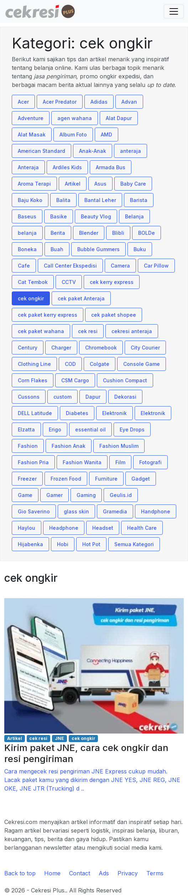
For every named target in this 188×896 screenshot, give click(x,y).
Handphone (155, 511)
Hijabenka (30, 544)
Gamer (54, 495)
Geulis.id (121, 495)
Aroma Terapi (34, 184)
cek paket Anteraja (81, 298)
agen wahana (74, 118)
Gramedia (115, 511)
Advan (129, 102)
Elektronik (114, 413)
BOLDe (146, 233)
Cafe (24, 266)
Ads (104, 873)
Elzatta (26, 429)
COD (70, 364)
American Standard (41, 151)
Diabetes (77, 413)
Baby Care (133, 184)
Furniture (106, 479)
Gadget (140, 479)
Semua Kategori (134, 544)
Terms (154, 873)
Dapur (92, 397)
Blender (88, 233)
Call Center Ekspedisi (70, 266)
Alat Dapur (119, 118)
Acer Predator (60, 102)
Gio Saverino (34, 511)
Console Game (141, 364)
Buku (140, 249)
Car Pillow (156, 266)
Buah (57, 249)
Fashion (28, 446)
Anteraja (28, 167)
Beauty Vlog (96, 216)
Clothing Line (34, 364)
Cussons (29, 397)
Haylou (26, 528)
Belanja (134, 216)
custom (62, 397)
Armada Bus (110, 167)
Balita (63, 200)
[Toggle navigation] (174, 11)
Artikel (72, 184)
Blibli (118, 233)
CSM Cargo (75, 380)
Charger (61, 348)
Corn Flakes (32, 380)
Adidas (99, 102)
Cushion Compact (125, 380)
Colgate (99, 364)
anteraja (130, 151)
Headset (102, 528)
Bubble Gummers (98, 249)
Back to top (20, 873)
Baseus (27, 216)
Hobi (62, 544)
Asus (100, 184)
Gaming (86, 495)
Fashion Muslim (119, 446)
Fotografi (150, 462)
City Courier (145, 348)
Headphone (63, 528)
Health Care (142, 528)
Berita (58, 233)
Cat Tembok (33, 282)
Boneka (27, 249)
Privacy (128, 873)
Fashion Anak (68, 446)
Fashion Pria (33, 462)
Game (25, 495)
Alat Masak (32, 134)
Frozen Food (66, 479)
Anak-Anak (92, 151)
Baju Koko (30, 200)
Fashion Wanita (82, 462)
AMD (106, 134)
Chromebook (101, 348)
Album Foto (73, 134)
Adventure (30, 118)
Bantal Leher (100, 200)
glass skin (76, 511)
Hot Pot (91, 544)
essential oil (90, 429)
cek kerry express (112, 282)
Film (120, 462)
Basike (58, 216)
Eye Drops (132, 429)
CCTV (69, 282)
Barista (138, 200)
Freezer (27, 479)
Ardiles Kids (67, 167)
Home (52, 873)
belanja (27, 233)
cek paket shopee (113, 315)
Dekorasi (125, 397)
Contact (79, 873)
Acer (23, 102)
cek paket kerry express (47, 315)
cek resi (88, 331)
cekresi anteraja (131, 331)
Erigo (55, 429)
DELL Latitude (35, 413)
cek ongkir (31, 298)
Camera (120, 266)
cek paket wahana (41, 331)
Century (27, 348)
